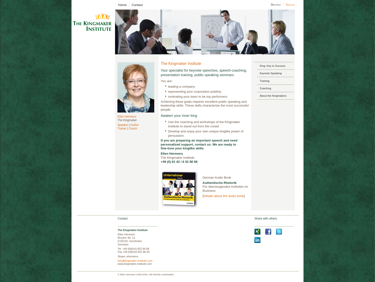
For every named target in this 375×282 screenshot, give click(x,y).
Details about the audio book (224, 196)
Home (122, 5)
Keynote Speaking (271, 73)
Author (134, 125)
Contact (137, 5)
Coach (133, 128)
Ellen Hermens (126, 116)
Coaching (265, 88)
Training (265, 80)
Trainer (122, 128)
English (290, 4)
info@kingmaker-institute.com (135, 260)
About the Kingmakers (273, 95)
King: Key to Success (272, 65)
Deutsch (276, 4)
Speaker (122, 125)
